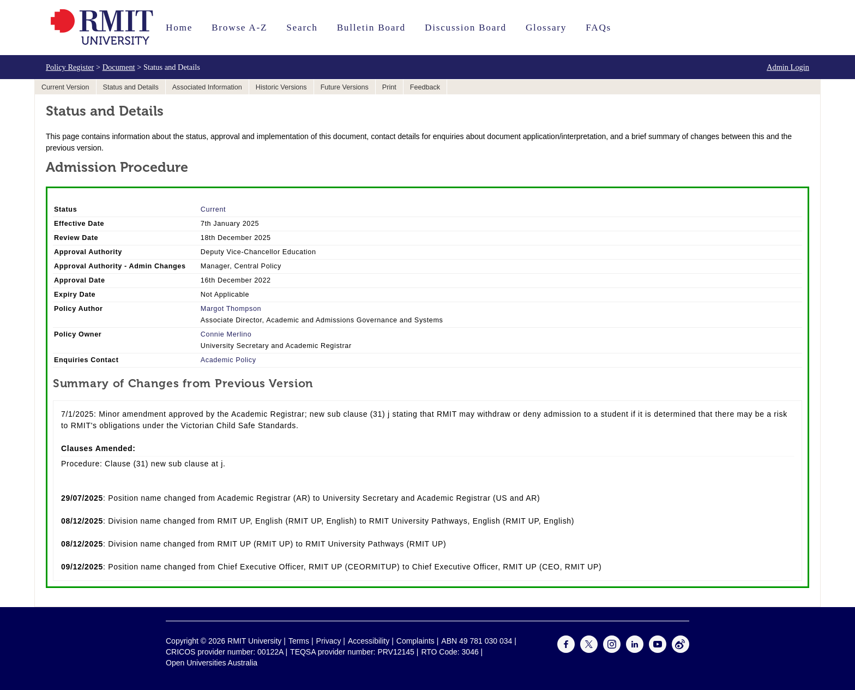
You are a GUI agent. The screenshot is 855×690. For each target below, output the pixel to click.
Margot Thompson (231, 309)
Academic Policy (228, 360)
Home (179, 27)
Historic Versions (281, 87)
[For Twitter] (589, 650)
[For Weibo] (680, 650)
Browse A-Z (239, 27)
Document (119, 67)
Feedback (425, 87)
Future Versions (345, 87)
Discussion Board (466, 27)
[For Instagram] (612, 650)
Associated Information (207, 87)
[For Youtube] (657, 650)
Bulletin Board (371, 27)
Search (301, 27)
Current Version (65, 87)
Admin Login (788, 67)
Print (389, 87)
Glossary (546, 27)
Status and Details (131, 87)
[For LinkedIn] (634, 650)
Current (213, 209)
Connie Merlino (226, 334)
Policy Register (70, 67)
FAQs (598, 27)
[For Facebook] (566, 650)
